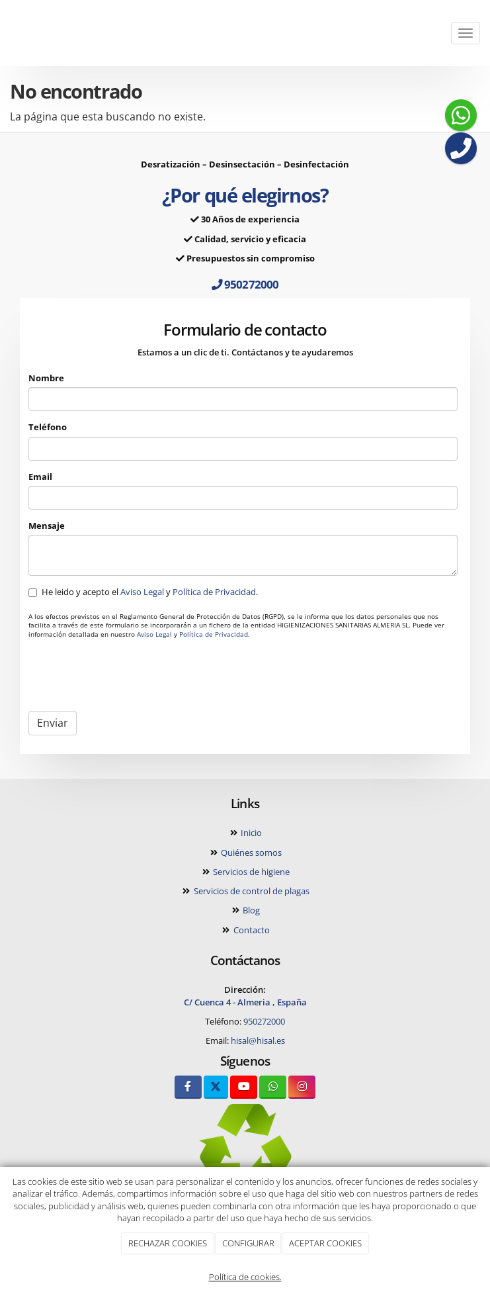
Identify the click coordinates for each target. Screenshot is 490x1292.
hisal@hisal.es (258, 1040)
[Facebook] (188, 1087)
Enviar (52, 722)
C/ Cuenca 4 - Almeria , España (245, 1002)
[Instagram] (301, 1087)
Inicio (250, 833)
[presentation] (128, 675)
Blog (250, 910)
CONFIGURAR (248, 1243)
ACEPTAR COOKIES (325, 1243)
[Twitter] (216, 1087)
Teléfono (47, 427)
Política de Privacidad (214, 592)
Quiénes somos (250, 852)
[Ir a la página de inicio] (6, 33)
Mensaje (46, 525)
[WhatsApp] (272, 1087)
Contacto (250, 930)
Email (40, 477)
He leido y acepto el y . (144, 592)
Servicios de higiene (250, 872)
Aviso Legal (142, 592)
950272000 (245, 284)
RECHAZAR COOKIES (167, 1243)
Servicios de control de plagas (250, 891)
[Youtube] (243, 1087)
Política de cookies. (245, 1277)
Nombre (46, 378)
